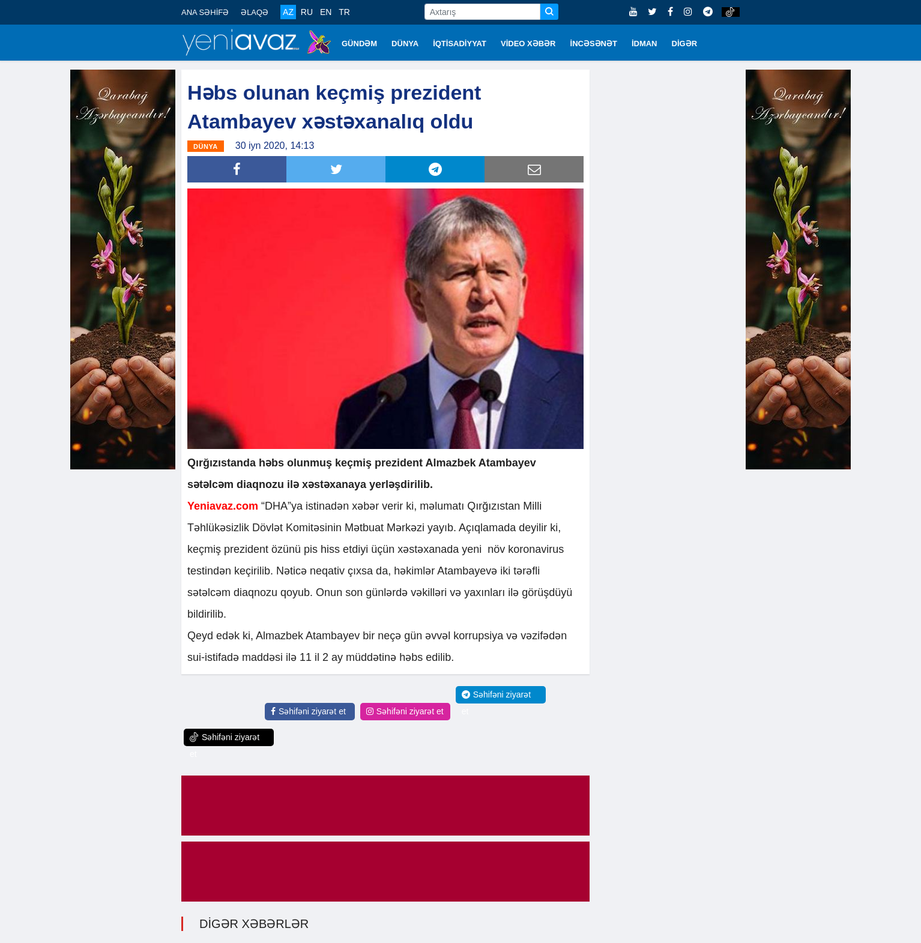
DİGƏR (685, 43)
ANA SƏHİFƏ (205, 12)
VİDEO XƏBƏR (528, 43)
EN (325, 12)
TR (344, 12)
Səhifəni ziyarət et (308, 711)
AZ (288, 12)
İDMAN (644, 43)
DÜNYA (404, 43)
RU (307, 12)
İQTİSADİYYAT (459, 43)
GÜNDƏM (359, 43)
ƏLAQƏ (254, 12)
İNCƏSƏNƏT (593, 43)
